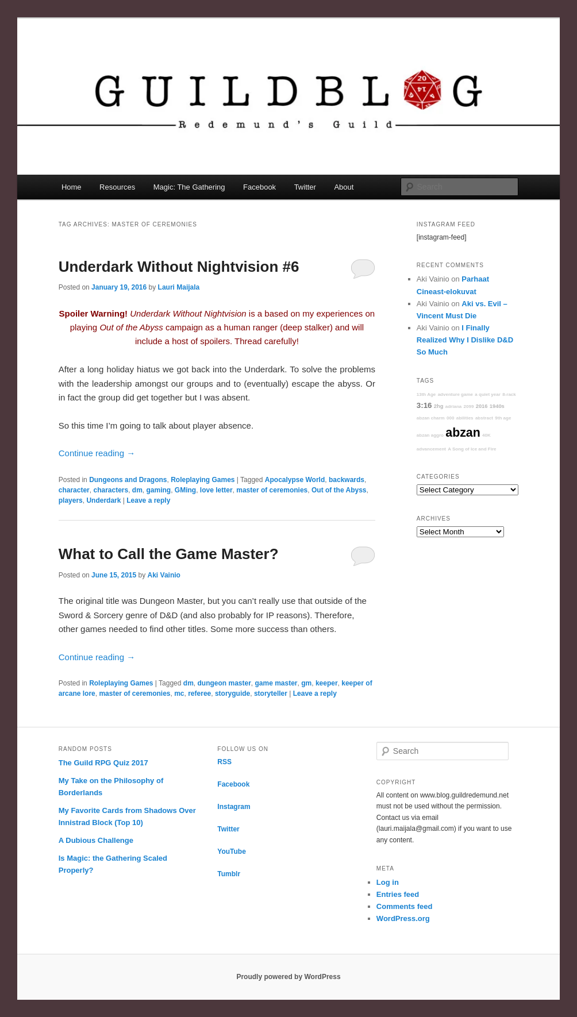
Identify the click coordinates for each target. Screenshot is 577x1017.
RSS (224, 762)
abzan (462, 433)
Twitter (305, 187)
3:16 (424, 405)
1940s (497, 406)
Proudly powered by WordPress (288, 977)
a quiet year (487, 394)
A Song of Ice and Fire (472, 449)
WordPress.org (403, 918)
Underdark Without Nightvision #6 (179, 266)
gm (306, 683)
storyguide (232, 693)
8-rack (509, 394)
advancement (431, 449)
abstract (484, 418)
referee (199, 693)
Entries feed (397, 894)
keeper (327, 683)
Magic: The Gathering (189, 187)
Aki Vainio (164, 575)
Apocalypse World (295, 480)
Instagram (233, 807)
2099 (469, 406)
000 (450, 418)
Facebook (259, 187)
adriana (453, 406)
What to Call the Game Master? (169, 554)
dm (137, 490)
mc (179, 693)
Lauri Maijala (179, 287)
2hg (439, 406)
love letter (216, 490)
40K (486, 435)
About (343, 187)
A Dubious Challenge (96, 840)
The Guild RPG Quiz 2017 (103, 762)
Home (71, 187)
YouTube (231, 852)
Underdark (103, 500)
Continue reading (97, 453)
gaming (159, 490)
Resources (117, 187)
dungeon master (224, 683)
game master (276, 683)
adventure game (455, 394)
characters (110, 490)
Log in (387, 882)
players (71, 500)
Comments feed (404, 906)
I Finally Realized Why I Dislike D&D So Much (465, 339)
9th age (503, 418)
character (74, 490)
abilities (465, 418)
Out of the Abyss (339, 490)
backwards (346, 480)
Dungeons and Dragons (128, 480)
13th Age (426, 394)
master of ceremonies (271, 490)
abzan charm (431, 418)
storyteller (270, 693)
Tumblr (228, 874)
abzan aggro (430, 435)
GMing (185, 490)
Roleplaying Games (202, 480)
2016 (482, 406)
